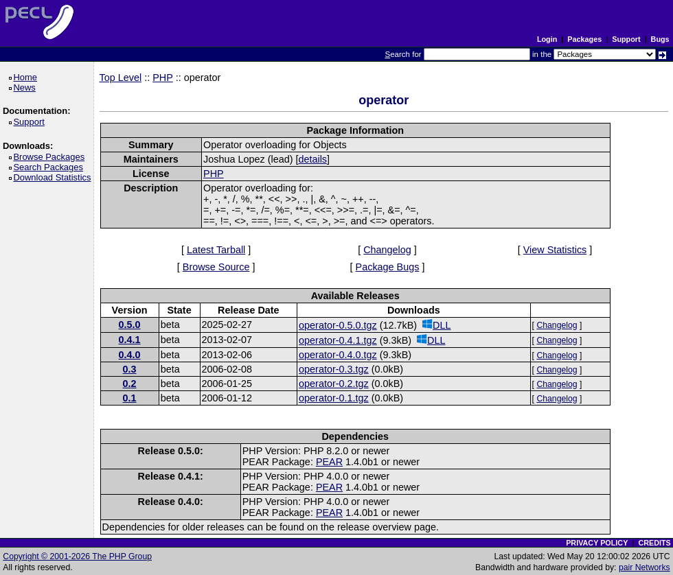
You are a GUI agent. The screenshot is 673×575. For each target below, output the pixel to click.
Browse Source (216, 266)
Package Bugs (388, 266)
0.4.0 (130, 354)
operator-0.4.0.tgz (338, 354)
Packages (584, 39)
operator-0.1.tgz (334, 397)
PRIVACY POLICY (597, 543)
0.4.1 (130, 339)
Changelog (387, 249)
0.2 (130, 383)
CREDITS (654, 543)
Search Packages (50, 167)
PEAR (329, 461)
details (312, 159)
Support (626, 39)
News (26, 87)
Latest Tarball (216, 249)
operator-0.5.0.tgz (338, 325)
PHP (162, 77)
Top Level (121, 77)
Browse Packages (51, 157)
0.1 (130, 397)
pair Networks (644, 567)
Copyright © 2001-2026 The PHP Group (77, 556)
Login (547, 39)
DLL (436, 325)
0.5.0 (130, 324)
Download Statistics (54, 177)
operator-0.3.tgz (334, 369)
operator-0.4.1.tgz (338, 340)
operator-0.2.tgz (334, 383)
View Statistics (555, 249)
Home (27, 77)
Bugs (660, 39)
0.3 (130, 369)
